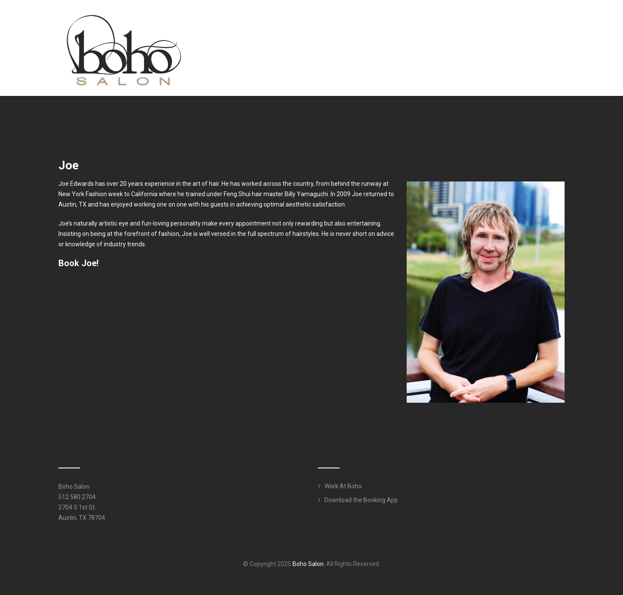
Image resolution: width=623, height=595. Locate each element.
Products (492, 23)
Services (442, 23)
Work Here (539, 23)
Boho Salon (308, 563)
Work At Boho (343, 486)
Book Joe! (78, 263)
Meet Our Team (387, 23)
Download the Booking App (361, 499)
